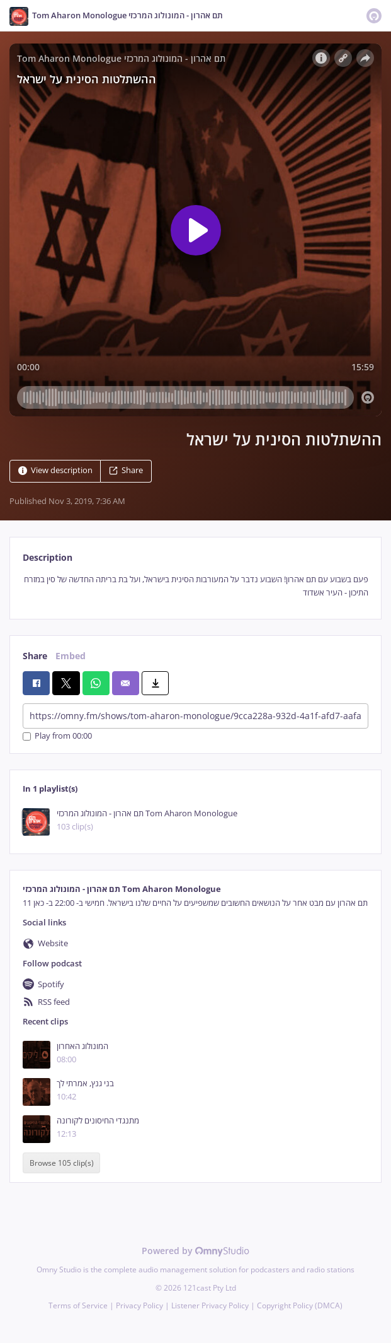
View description (55, 470)
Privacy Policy (139, 1305)
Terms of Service (78, 1305)
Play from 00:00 (57, 736)
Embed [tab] (70, 656)
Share (126, 470)
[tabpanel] (195, 586)
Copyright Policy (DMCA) (300, 1305)
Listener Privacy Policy (210, 1305)
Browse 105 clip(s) (62, 1163)
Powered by (195, 1251)
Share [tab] (35, 656)
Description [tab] (47, 557)
